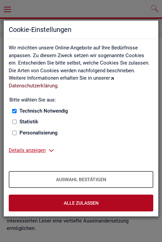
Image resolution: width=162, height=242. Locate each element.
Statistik (28, 122)
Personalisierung (38, 133)
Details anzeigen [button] (27, 150)
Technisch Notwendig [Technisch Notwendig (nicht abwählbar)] (43, 111)
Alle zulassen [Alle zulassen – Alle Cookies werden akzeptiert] (81, 203)
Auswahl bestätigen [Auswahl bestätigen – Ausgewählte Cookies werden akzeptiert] (81, 179)
